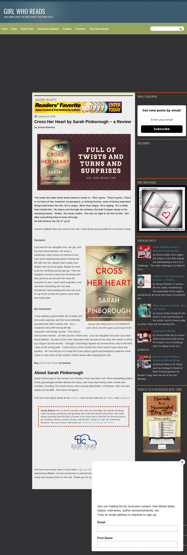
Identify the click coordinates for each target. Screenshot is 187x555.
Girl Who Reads (24, 11)
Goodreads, (98, 422)
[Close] (182, 462)
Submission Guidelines (48, 29)
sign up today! (86, 469)
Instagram (124, 397)
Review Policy (27, 29)
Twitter (110, 397)
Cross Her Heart (48, 363)
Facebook (86, 422)
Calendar (67, 29)
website (75, 397)
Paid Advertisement (99, 29)
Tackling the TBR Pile (164, 331)
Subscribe (162, 129)
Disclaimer (80, 29)
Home (4, 29)
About (14, 29)
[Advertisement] (93, 64)
